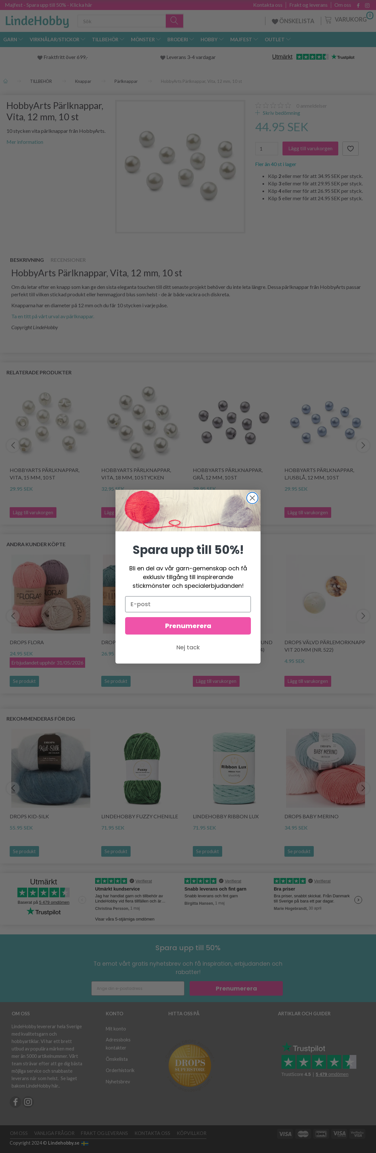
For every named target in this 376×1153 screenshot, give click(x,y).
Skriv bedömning (281, 113)
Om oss (342, 5)
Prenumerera (236, 988)
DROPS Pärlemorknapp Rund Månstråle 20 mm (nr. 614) (232, 646)
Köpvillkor (191, 1133)
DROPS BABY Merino (311, 816)
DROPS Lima (116, 642)
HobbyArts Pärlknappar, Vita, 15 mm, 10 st (44, 473)
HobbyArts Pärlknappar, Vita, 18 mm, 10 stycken (136, 473)
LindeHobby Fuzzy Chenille (139, 816)
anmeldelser (311, 106)
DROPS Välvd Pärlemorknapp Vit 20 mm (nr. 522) (324, 646)
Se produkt (24, 681)
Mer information (24, 142)
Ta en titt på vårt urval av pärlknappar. (52, 316)
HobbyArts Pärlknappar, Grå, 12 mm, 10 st (227, 473)
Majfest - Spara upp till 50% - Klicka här (48, 5)
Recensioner (68, 260)
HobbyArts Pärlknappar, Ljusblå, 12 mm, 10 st (319, 473)
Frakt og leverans (308, 5)
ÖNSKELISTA (293, 21)
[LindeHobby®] (37, 20)
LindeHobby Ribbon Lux (226, 816)
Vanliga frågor (54, 1133)
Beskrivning (27, 260)
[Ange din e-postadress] (137, 988)
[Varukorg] (348, 19)
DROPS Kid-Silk (29, 816)
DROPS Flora (27, 642)
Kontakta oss (267, 5)
